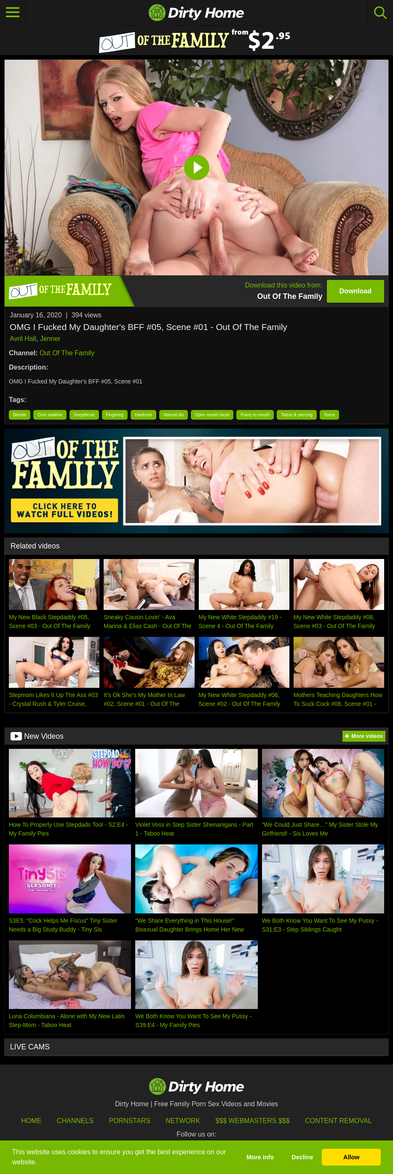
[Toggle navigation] (12, 12)
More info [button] (260, 1157)
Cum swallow (49, 415)
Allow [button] (351, 1157)
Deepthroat (84, 415)
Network (183, 1120)
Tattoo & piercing (297, 415)
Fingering (115, 415)
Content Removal (338, 1120)
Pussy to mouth (255, 415)
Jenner (50, 338)
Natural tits (173, 415)
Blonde (19, 415)
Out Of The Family (67, 353)
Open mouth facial (212, 415)
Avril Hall (23, 338)
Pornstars (129, 1120)
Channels (75, 1120)
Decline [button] (302, 1157)
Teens (329, 415)
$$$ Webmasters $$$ (253, 1120)
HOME (31, 1120)
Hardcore (143, 415)
